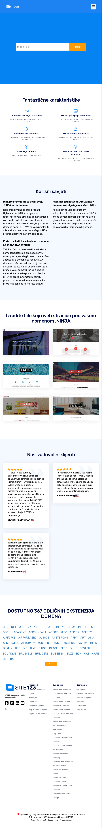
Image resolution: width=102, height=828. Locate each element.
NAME (37, 627)
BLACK (53, 648)
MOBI (55, 627)
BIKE (33, 648)
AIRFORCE (9, 637)
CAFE (95, 653)
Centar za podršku (85, 694)
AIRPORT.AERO (27, 637)
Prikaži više (51, 664)
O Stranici (80, 690)
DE (85, 627)
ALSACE (44, 637)
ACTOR (53, 632)
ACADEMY (20, 632)
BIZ (29, 627)
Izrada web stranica (62, 690)
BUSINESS (57, 653)
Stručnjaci (81, 706)
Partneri (80, 702)
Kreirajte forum (60, 782)
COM (5, 627)
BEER (93, 643)
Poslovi (84, 698)
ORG (21, 627)
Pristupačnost (65, 820)
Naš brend (81, 710)
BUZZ (69, 653)
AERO (63, 632)
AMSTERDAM (60, 637)
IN (79, 627)
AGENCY (87, 632)
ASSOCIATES (11, 643)
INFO (47, 627)
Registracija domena (62, 702)
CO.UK (71, 627)
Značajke (33, 698)
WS (63, 627)
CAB (87, 653)
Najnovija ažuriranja (38, 714)
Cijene (31, 694)
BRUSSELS (26, 653)
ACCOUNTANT (37, 632)
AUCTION (43, 643)
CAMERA (8, 659)
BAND (55, 643)
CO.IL (93, 627)
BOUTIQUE (9, 653)
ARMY (74, 637)
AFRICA (74, 632)
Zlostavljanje (53, 820)
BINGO (42, 648)
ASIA (91, 637)
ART (83, 637)
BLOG (63, 648)
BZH (79, 653)
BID (25, 648)
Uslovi (33, 820)
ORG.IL (7, 632)
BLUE (73, 648)
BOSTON (85, 648)
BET (17, 648)
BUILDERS (41, 653)
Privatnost (41, 820)
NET (13, 627)
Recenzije (33, 702)
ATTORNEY (28, 643)
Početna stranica (37, 690)
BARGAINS (68, 643)
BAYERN (82, 643)
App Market (38, 710)
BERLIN (7, 648)
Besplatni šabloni (36, 706)
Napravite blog (59, 778)
